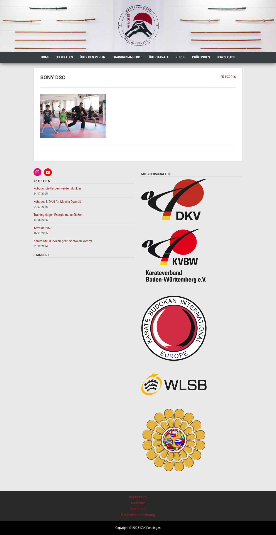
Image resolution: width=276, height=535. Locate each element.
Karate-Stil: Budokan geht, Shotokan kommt (63, 241)
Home (45, 57)
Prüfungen (201, 57)
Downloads (226, 57)
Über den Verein (92, 57)
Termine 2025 (43, 228)
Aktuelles (64, 57)
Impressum (138, 497)
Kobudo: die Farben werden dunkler (58, 188)
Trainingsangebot (127, 57)
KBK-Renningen (150, 528)
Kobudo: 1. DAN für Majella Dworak (57, 201)
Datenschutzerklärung (138, 515)
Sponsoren (138, 509)
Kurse (180, 57)
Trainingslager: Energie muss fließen (58, 214)
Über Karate (159, 57)
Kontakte (138, 503)
